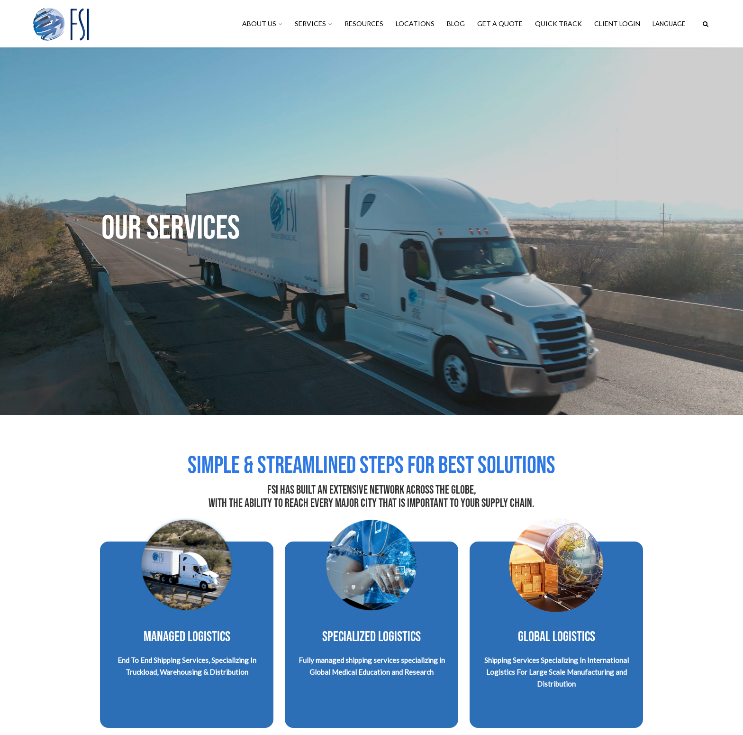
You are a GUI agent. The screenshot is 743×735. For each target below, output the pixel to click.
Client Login (617, 23)
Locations (415, 23)
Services (310, 23)
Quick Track (558, 23)
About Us (259, 23)
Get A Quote (500, 23)
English (671, 23)
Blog (456, 23)
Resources (363, 23)
